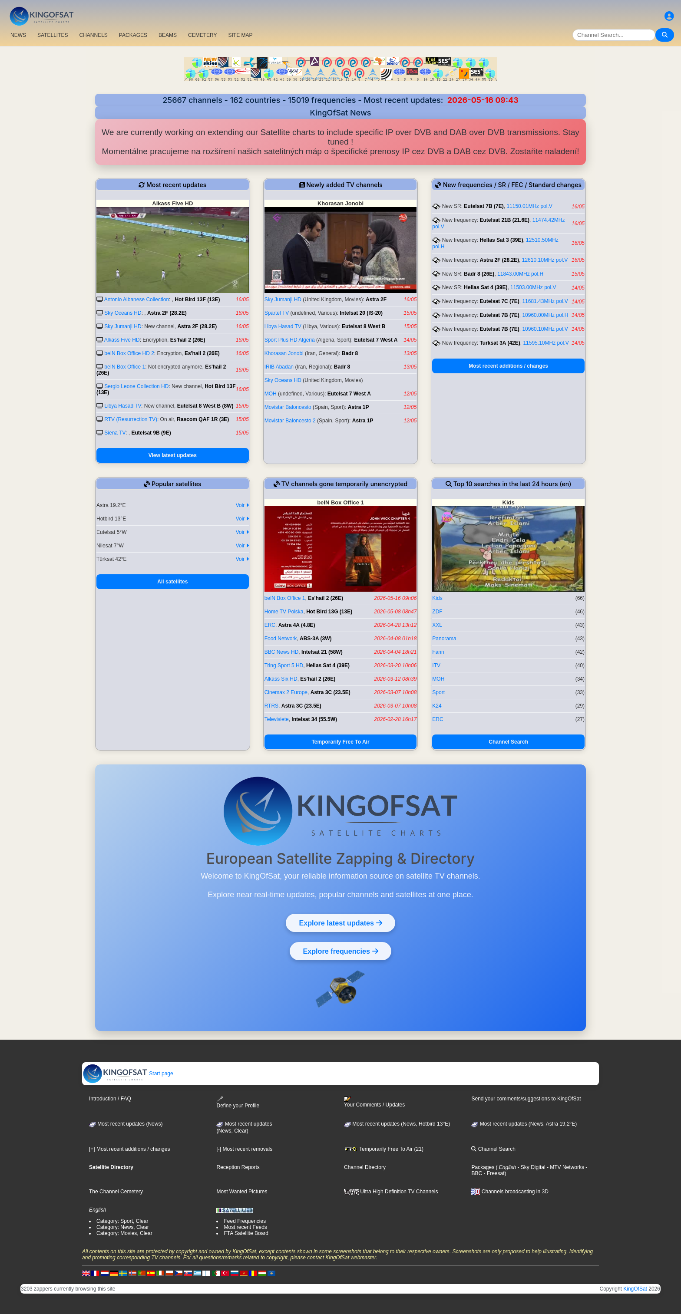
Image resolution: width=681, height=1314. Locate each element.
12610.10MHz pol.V (545, 260)
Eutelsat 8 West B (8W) (205, 406)
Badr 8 (350, 353)
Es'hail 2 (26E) (187, 340)
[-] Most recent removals (244, 1149)
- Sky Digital (530, 1167)
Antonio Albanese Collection (136, 299)
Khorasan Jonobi (284, 353)
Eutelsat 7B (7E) (483, 206)
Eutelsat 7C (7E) (499, 301)
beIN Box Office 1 (124, 367)
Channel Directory (365, 1167)
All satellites (172, 582)
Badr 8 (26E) (479, 274)
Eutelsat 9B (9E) (151, 433)
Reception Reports (237, 1167)
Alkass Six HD (281, 679)
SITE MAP (240, 35)
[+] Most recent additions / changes (129, 1149)
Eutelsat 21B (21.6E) (504, 220)
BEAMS (168, 35)
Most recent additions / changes (508, 366)
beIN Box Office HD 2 (129, 353)
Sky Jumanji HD (122, 326)
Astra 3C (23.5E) (330, 692)
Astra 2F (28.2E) (167, 313)
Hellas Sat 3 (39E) (501, 240)
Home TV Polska (284, 612)
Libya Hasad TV (122, 406)
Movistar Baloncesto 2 (290, 421)
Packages (482, 1167)
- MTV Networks (564, 1167)
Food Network (280, 639)
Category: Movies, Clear (124, 1233)
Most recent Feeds (245, 1227)
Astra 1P (358, 407)
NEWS (18, 35)
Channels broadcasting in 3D (509, 1192)
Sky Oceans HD (122, 313)
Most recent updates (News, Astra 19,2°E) (524, 1124)
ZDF (437, 612)
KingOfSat (635, 1289)
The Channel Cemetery (116, 1192)
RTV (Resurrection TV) (130, 419)
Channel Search (508, 742)
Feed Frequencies (245, 1221)
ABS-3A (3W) (316, 639)
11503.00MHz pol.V (533, 287)
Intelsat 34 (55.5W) (314, 719)
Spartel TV (276, 313)
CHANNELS (93, 35)
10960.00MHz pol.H (545, 315)
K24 (436, 706)
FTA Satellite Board (246, 1233)
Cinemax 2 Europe (285, 692)
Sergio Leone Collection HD (136, 386)
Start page (128, 1073)
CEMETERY (202, 35)
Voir (242, 505)
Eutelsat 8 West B (363, 326)
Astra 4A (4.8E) (296, 625)
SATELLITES (52, 35)
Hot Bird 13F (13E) (197, 299)
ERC (269, 625)
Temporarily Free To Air (340, 742)
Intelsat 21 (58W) (322, 652)
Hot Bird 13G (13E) (329, 612)
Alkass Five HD (122, 340)
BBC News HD (281, 652)
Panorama (444, 639)
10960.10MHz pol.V (545, 329)
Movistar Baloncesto (287, 407)
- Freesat (493, 1173)
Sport (438, 692)
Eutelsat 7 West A (375, 340)
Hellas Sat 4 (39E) (485, 287)
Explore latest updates (340, 923)
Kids (437, 598)
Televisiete (276, 719)
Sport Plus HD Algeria (289, 340)
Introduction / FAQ (110, 1099)
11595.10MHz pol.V (546, 343)
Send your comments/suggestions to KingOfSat (526, 1099)
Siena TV (115, 433)
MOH (270, 394)
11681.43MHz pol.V (545, 301)
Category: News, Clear (122, 1227)
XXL (437, 625)
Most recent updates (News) (125, 1124)
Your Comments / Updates (374, 1102)
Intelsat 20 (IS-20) (361, 313)
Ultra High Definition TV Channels (391, 1192)
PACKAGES (133, 35)
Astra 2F (376, 299)
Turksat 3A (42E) (499, 343)
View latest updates (173, 455)
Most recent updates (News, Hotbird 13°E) (397, 1124)
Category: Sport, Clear (122, 1221)
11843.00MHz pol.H (520, 274)
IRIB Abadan (279, 367)
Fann (438, 652)
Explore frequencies (340, 951)
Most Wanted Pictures (241, 1192)
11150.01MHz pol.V (529, 206)
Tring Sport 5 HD (284, 665)
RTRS (271, 706)
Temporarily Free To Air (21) (383, 1149)
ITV (436, 665)
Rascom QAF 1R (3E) (203, 419)
